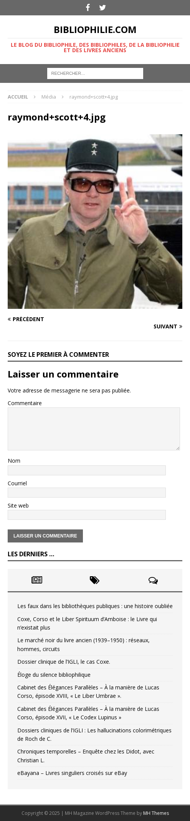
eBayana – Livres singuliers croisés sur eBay (72, 772)
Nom (14, 460)
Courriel (17, 483)
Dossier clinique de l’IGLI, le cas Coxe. (63, 661)
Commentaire (25, 403)
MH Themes (156, 813)
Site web (18, 505)
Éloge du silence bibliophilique (54, 674)
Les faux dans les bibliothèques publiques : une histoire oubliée (95, 606)
